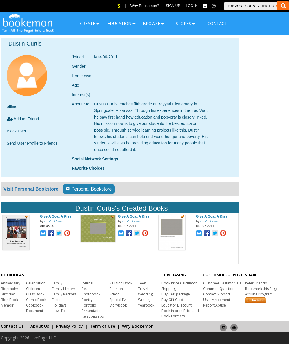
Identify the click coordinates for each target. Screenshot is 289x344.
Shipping (168, 288)
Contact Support (216, 294)
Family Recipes (64, 294)
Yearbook (146, 305)
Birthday (8, 294)
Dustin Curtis (53, 221)
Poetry (87, 299)
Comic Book (36, 299)
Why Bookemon (138, 326)
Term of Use (102, 326)
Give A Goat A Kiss (55, 216)
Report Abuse (214, 305)
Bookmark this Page (261, 288)
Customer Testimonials (222, 283)
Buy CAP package (175, 294)
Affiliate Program (259, 294)
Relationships (93, 316)
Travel (143, 288)
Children (33, 288)
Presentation (92, 310)
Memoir (7, 305)
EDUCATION (122, 23)
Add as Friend (23, 119)
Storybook (118, 305)
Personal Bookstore (89, 189)
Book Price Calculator (179, 283)
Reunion (116, 288)
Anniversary (10, 283)
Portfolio (89, 305)
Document (34, 310)
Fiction (57, 299)
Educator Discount (176, 305)
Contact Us (12, 326)
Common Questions (219, 288)
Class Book (35, 294)
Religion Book (121, 283)
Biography (9, 288)
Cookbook (34, 305)
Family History (63, 288)
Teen (142, 283)
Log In (192, 6)
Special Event (120, 299)
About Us (39, 326)
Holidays (59, 305)
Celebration (36, 283)
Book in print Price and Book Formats (180, 313)
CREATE (89, 23)
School (115, 294)
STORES (185, 23)
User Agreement (216, 299)
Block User (16, 131)
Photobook (91, 294)
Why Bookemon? (144, 5)
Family (57, 283)
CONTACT (217, 23)
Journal (87, 283)
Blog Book (9, 299)
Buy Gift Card (172, 299)
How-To (58, 310)
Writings (144, 299)
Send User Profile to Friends (32, 143)
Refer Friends (256, 283)
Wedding (145, 294)
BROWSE (153, 23)
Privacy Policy (69, 326)
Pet (84, 288)
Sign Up (173, 6)
